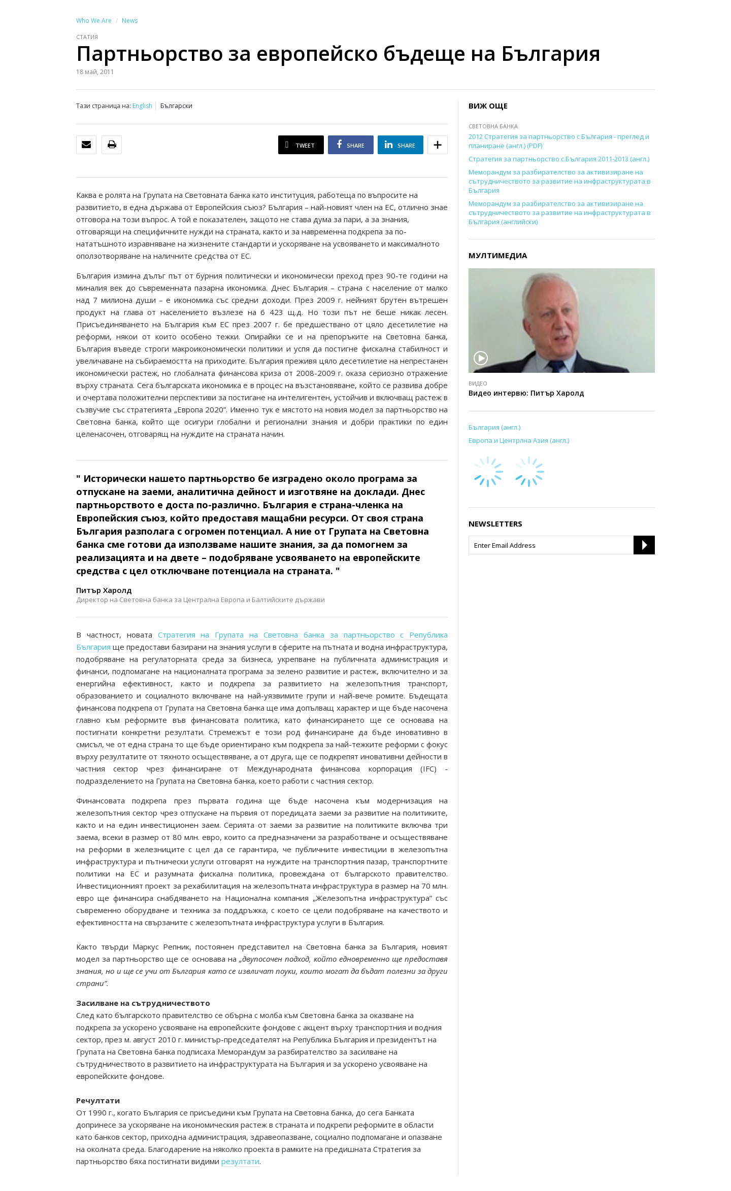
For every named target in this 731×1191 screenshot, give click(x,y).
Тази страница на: (103, 105)
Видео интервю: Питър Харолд (526, 393)
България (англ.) (494, 427)
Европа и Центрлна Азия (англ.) (519, 440)
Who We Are (94, 20)
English (142, 105)
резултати (240, 1161)
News (130, 20)
